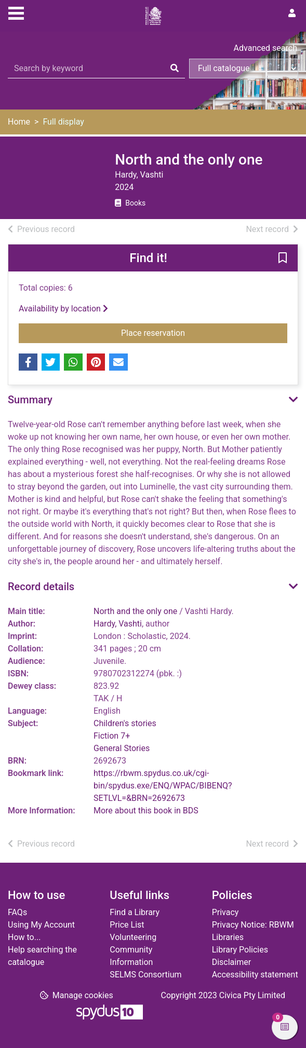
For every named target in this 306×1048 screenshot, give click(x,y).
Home (19, 122)
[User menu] (292, 13)
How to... (24, 937)
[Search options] (243, 68)
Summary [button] (30, 399)
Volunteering (133, 937)
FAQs (17, 912)
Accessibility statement (255, 974)
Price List (127, 925)
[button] (282, 258)
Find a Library (134, 912)
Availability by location (63, 309)
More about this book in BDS (146, 810)
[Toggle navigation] (16, 12)
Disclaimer (231, 962)
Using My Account (41, 925)
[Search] (174, 68)
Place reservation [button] (201, 332)
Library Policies (240, 950)
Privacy (225, 912)
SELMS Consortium (145, 974)
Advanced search (265, 48)
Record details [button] (41, 586)
